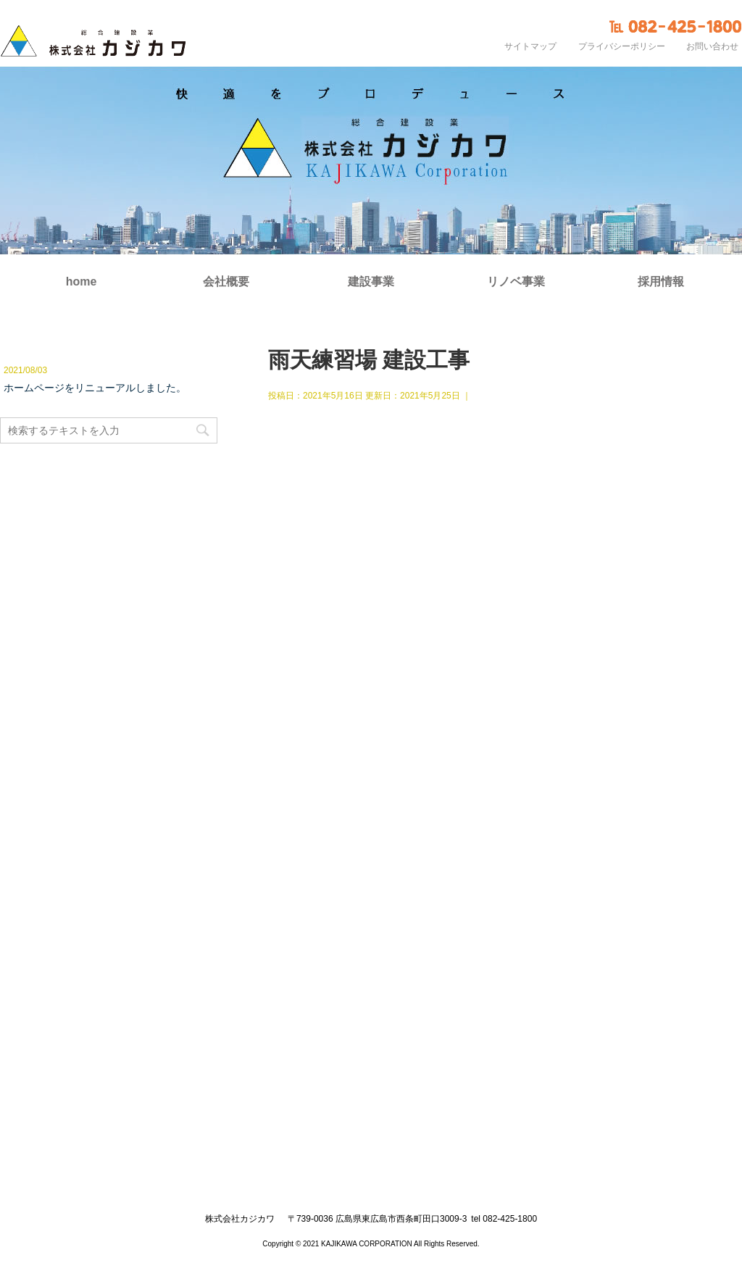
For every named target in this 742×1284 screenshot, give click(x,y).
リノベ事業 (516, 282)
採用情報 (661, 282)
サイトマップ (530, 46)
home (81, 282)
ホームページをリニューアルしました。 (95, 387)
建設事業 (371, 282)
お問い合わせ (712, 46)
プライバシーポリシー (621, 46)
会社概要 (226, 282)
